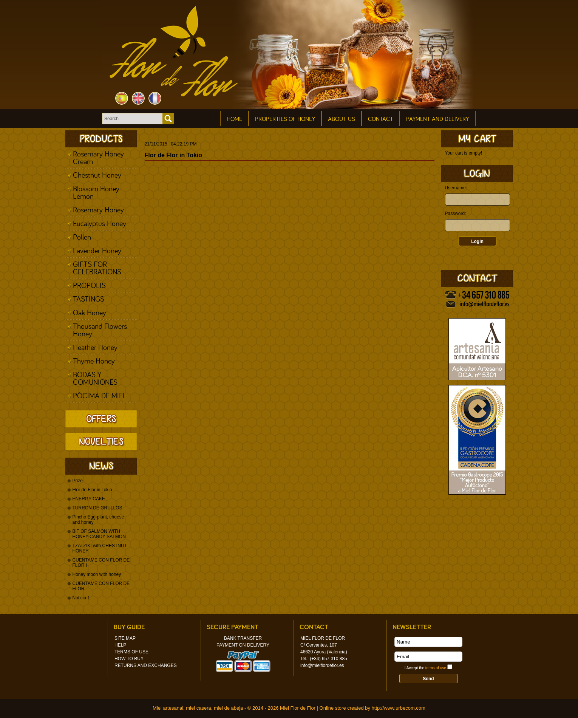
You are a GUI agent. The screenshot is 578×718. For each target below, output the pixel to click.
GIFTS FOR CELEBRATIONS (97, 267)
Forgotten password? (464, 257)
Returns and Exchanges (145, 665)
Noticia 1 (81, 597)
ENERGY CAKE (89, 498)
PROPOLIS (89, 285)
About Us (341, 118)
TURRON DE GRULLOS (97, 508)
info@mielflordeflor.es (322, 665)
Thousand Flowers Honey (100, 329)
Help (120, 645)
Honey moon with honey (97, 574)
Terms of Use (131, 652)
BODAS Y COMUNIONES (95, 378)
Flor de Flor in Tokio (92, 489)
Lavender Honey (97, 250)
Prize (78, 480)
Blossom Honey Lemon (96, 192)
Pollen (82, 236)
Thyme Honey (94, 360)
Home (234, 118)
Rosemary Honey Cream (98, 157)
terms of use (435, 668)
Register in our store (463, 252)
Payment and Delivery (437, 118)
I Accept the (425, 668)
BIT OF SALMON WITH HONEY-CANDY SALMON (99, 534)
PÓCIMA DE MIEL (100, 395)
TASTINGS (88, 298)
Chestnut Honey (97, 175)
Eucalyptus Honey (99, 223)
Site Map (125, 638)
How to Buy (129, 658)
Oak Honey (89, 312)
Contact (380, 118)
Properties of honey (285, 118)
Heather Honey (95, 347)
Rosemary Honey (98, 209)
